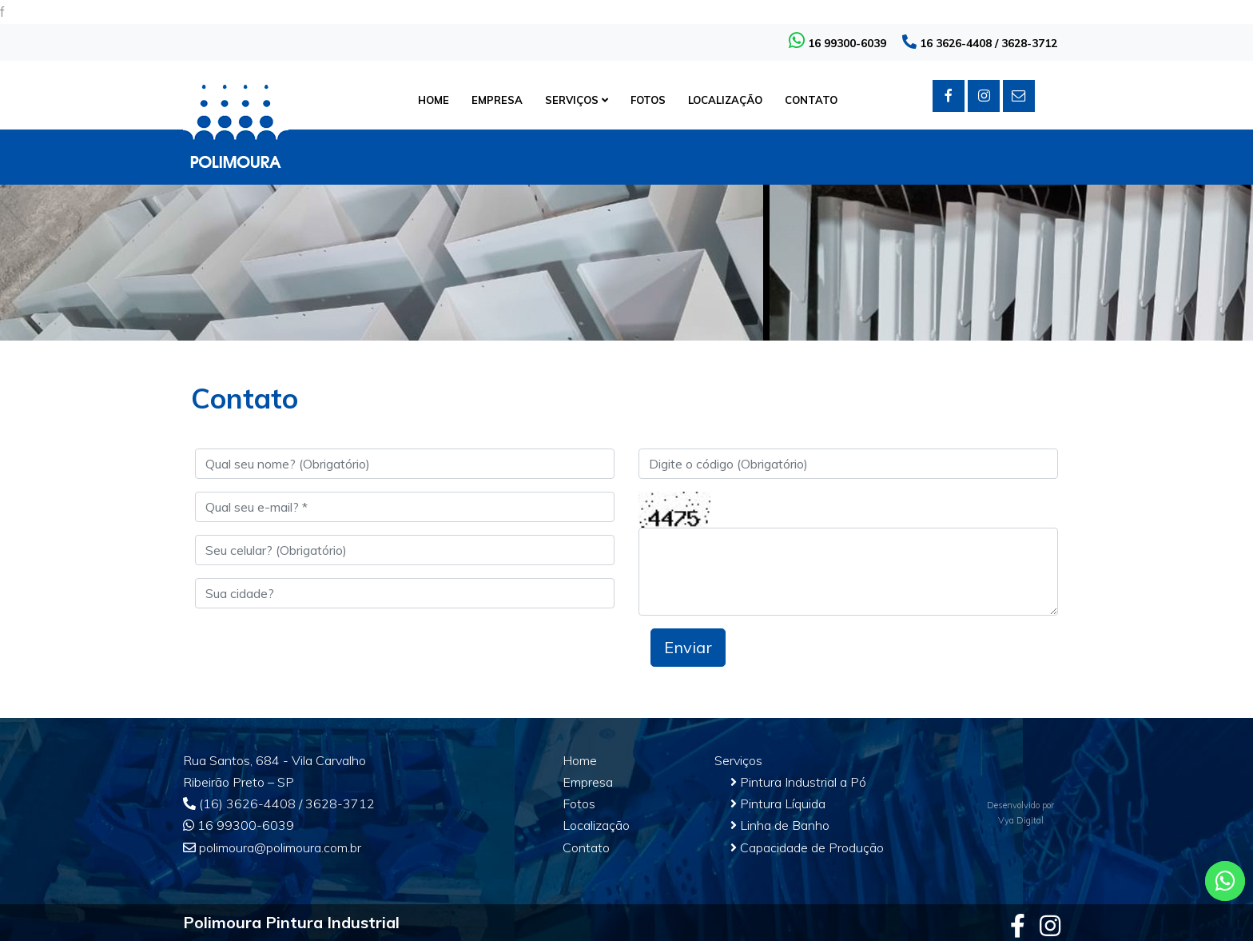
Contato (586, 847)
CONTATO (811, 100)
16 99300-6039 (837, 43)
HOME (433, 100)
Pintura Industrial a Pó (798, 782)
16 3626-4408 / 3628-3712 (979, 43)
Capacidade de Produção (807, 847)
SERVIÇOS (576, 100)
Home (580, 760)
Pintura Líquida (777, 803)
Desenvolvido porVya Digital (1020, 812)
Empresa (588, 782)
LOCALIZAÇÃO (725, 100)
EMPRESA (497, 100)
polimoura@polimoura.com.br (272, 847)
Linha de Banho (779, 825)
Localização (596, 825)
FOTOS (648, 100)
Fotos (579, 803)
